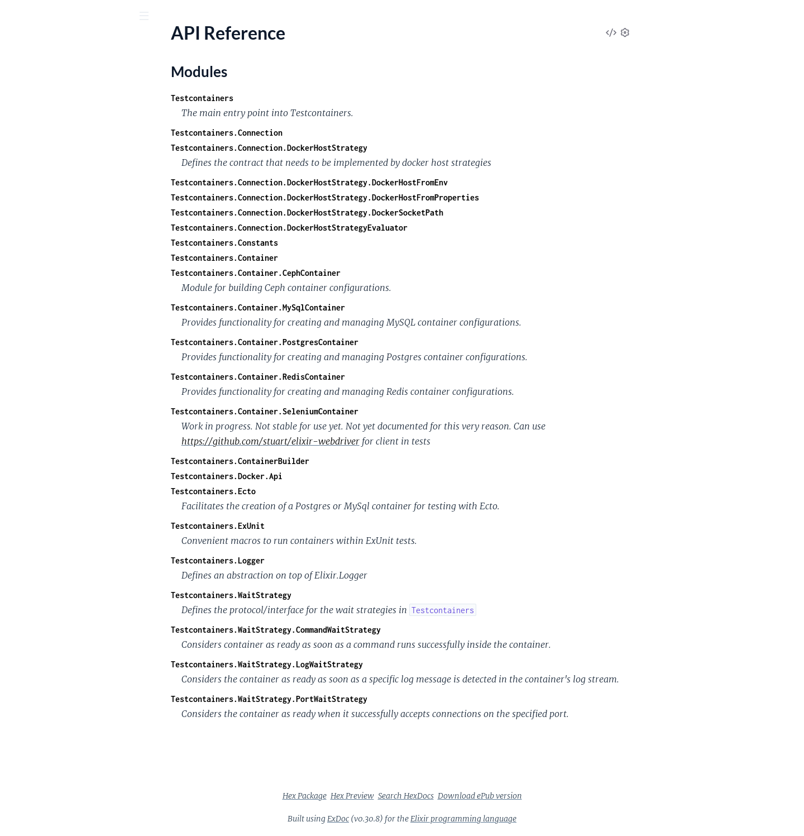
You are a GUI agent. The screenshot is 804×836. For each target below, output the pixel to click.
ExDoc (422, 819)
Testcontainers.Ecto (297, 491)
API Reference (35, 112)
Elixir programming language (547, 819)
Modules (35, 131)
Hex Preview (436, 796)
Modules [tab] (68, 78)
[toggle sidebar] (152, 17)
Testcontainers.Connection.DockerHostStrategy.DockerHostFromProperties (409, 197)
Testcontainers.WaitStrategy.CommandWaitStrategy (360, 629)
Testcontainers (286, 98)
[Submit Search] (16, 16)
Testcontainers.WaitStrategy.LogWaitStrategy (351, 664)
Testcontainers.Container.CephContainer (339, 273)
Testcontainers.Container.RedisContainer (342, 376)
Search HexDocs (490, 795)
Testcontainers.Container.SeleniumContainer (348, 411)
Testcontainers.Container (308, 257)
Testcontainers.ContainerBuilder (324, 461)
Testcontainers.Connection (310, 132)
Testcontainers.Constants (308, 242)
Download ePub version (563, 796)
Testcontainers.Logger (301, 560)
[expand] (156, 112)
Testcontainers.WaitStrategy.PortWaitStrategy (353, 699)
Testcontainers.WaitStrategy (315, 595)
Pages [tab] (24, 78)
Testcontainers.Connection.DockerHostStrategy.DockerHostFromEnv (393, 182)
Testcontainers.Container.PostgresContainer (348, 342)
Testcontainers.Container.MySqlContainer (342, 307)
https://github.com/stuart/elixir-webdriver (354, 441)
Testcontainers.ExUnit (301, 526)
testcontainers (48, 44)
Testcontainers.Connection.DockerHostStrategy (353, 147)
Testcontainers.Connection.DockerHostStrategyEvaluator (373, 227)
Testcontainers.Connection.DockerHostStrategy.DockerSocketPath (391, 212)
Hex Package (388, 796)
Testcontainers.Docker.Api (310, 476)
